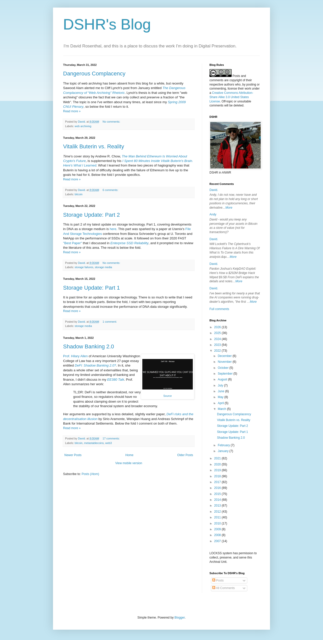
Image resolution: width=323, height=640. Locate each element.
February (224, 445)
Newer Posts (73, 455)
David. (213, 190)
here (113, 229)
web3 (108, 442)
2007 (218, 541)
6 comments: (111, 189)
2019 (218, 470)
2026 (218, 327)
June (221, 391)
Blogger (179, 617)
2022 (218, 350)
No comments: (112, 121)
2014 (218, 500)
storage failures (84, 267)
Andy (212, 214)
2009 (218, 529)
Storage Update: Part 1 (91, 288)
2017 (218, 482)
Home (129, 455)
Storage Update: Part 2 (91, 215)
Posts (218, 580)
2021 (218, 458)
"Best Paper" (72, 243)
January (223, 451)
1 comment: (110, 321)
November (225, 362)
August (223, 379)
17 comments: (112, 438)
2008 (218, 535)
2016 (218, 488)
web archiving (83, 126)
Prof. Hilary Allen (75, 356)
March (222, 409)
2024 (218, 339)
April (221, 403)
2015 (218, 494)
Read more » (71, 111)
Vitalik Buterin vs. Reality (93, 146)
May (221, 397)
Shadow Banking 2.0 (88, 346)
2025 (218, 333)
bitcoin (79, 194)
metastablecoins (94, 442)
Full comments (219, 309)
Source (167, 395)
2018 (218, 476)
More (228, 207)
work (248, 88)
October (223, 368)
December (225, 356)
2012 (218, 511)
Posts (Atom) (90, 474)
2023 (218, 345)
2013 (218, 505)
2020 (218, 464)
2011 (218, 517)
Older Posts (185, 455)
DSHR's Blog (107, 24)
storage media (103, 267)
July (221, 385)
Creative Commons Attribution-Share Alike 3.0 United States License (231, 97)
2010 (218, 523)
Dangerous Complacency (94, 73)
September (225, 373)
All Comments (223, 588)
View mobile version (128, 463)
